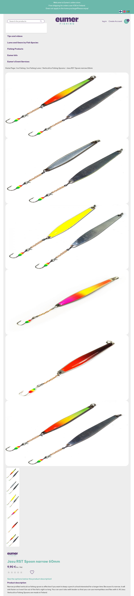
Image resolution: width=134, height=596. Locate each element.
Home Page (10, 68)
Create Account (115, 21)
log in (104, 21)
